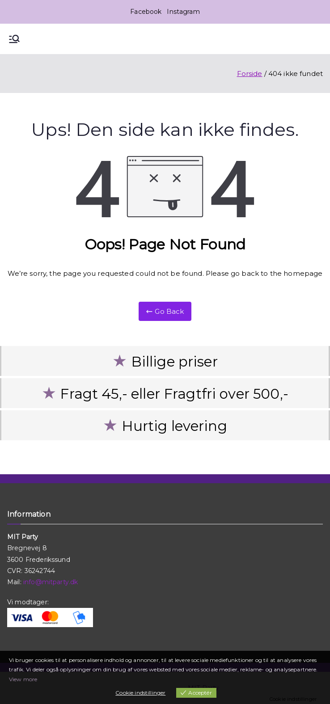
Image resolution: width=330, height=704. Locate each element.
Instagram (183, 12)
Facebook (145, 12)
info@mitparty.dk (50, 582)
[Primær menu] (14, 39)
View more (23, 679)
